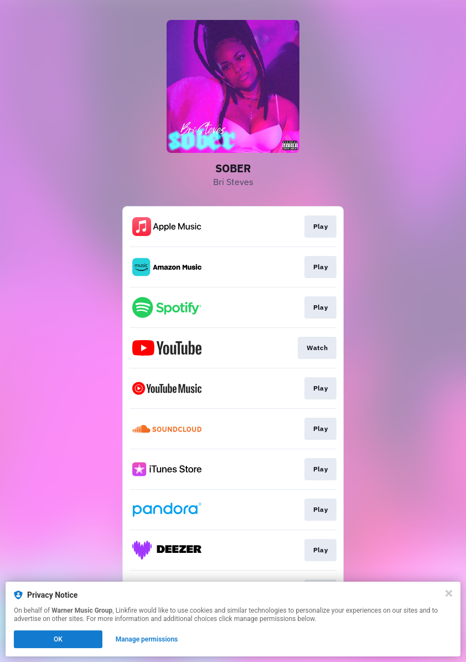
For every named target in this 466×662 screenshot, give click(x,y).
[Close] (449, 593)
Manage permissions (147, 639)
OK (58, 639)
